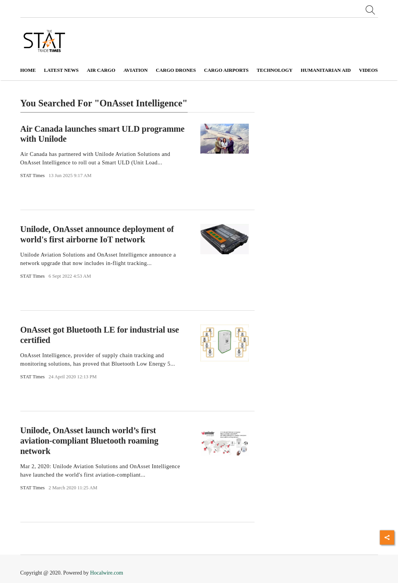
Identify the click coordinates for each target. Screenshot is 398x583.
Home (28, 70)
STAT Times (32, 175)
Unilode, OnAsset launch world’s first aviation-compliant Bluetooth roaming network (89, 441)
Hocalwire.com (106, 573)
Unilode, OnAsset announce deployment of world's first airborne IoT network (97, 234)
